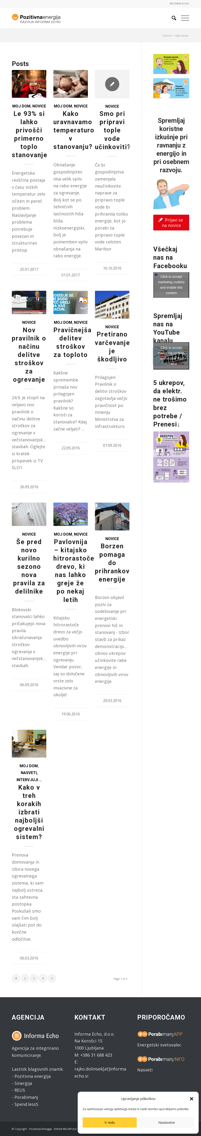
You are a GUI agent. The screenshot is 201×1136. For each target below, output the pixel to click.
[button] (191, 1098)
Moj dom (21, 106)
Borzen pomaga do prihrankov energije (112, 562)
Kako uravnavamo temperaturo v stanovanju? (73, 130)
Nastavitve (166, 1122)
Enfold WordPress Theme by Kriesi (76, 1129)
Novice (39, 106)
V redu (109, 1122)
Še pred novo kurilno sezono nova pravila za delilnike (29, 566)
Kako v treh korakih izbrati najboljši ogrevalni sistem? (29, 812)
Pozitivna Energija (40, 1129)
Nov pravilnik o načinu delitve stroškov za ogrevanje (29, 355)
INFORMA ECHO (179, 3)
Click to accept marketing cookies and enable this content (171, 285)
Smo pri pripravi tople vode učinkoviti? (113, 130)
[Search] (171, 18)
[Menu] (182, 18)
